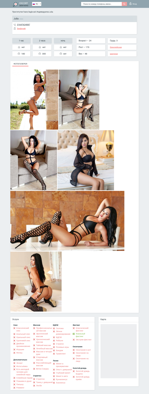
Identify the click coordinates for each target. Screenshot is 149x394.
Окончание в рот (83, 350)
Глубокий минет (63, 373)
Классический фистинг (82, 329)
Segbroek (32, 12)
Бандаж (59, 350)
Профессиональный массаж (44, 329)
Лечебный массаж (44, 348)
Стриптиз (40, 379)
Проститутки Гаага (20, 12)
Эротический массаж (42, 335)
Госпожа (60, 328)
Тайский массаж (43, 345)
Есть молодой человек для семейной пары (23, 372)
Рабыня (59, 340)
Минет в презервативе (62, 364)
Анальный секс (23, 334)
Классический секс (22, 329)
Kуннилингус (61, 379)
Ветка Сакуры (42, 369)
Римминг (20, 388)
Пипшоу (20, 384)
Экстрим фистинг (83, 339)
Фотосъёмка (22, 366)
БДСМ (59, 337)
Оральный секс (23, 337)
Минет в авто (62, 376)
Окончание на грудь (82, 354)
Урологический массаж (43, 340)
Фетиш (19, 353)
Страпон (60, 344)
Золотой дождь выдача (83, 372)
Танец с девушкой (44, 382)
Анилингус (60, 383)
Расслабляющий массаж (43, 364)
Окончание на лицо (82, 359)
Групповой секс (23, 340)
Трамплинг (61, 354)
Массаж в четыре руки (44, 352)
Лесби (39, 385)
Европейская (116, 47)
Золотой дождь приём (83, 378)
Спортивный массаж (41, 358)
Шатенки (114, 54)
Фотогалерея (20, 64)
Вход (133, 3)
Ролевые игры (62, 347)
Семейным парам (24, 378)
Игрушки (20, 349)
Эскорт (19, 363)
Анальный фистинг (80, 335)
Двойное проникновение (23, 344)
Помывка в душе (24, 381)
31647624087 (23, 24)
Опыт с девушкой (64, 369)
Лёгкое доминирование (63, 332)
